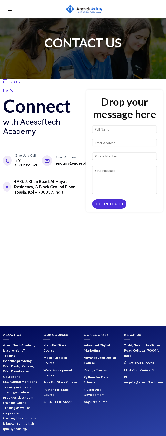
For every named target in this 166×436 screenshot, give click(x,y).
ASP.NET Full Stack (57, 402)
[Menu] (9, 9)
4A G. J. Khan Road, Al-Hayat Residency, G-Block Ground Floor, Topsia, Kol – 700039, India (44, 186)
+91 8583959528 (26, 163)
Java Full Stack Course (60, 382)
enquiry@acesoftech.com (80, 163)
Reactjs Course (95, 370)
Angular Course (95, 402)
